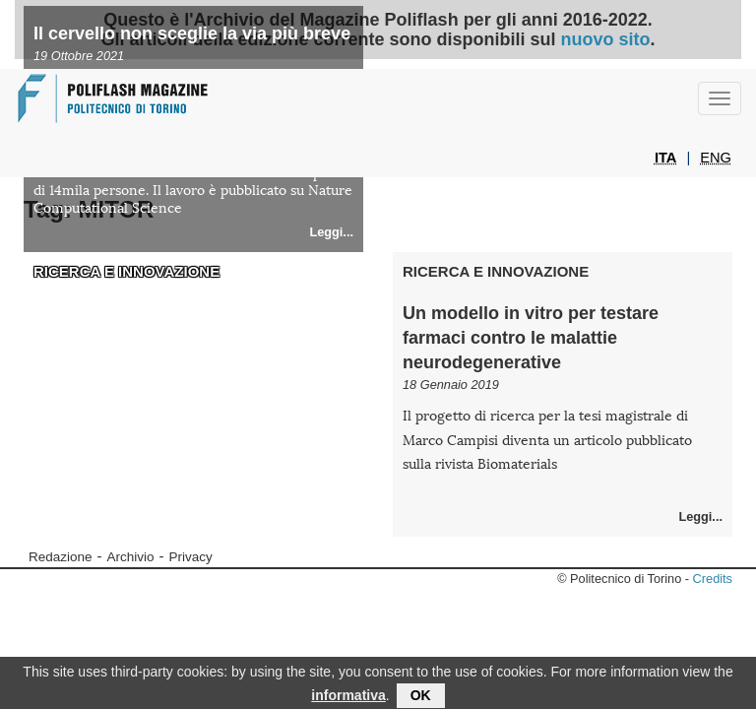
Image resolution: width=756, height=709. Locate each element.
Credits (712, 578)
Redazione (61, 556)
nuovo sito (606, 39)
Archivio (131, 556)
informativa (348, 699)
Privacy (191, 556)
